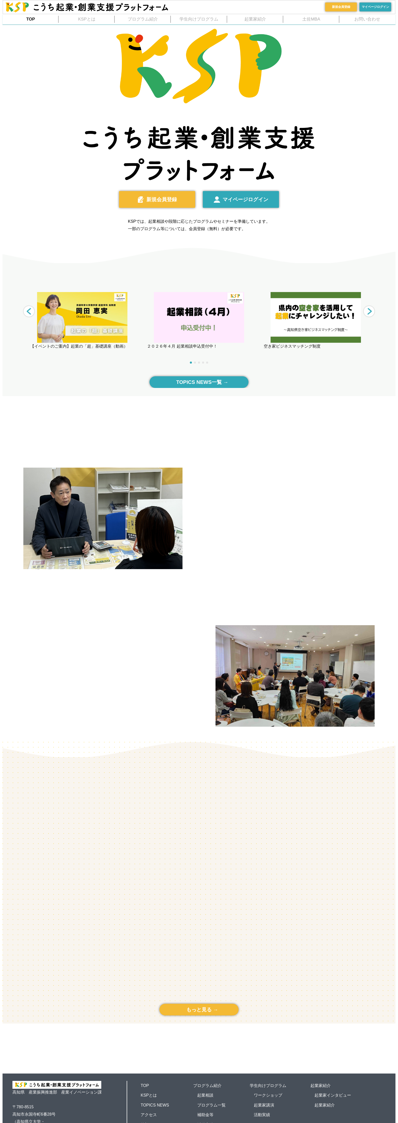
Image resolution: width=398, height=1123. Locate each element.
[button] (369, 311)
